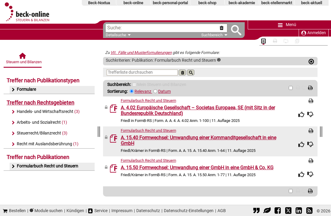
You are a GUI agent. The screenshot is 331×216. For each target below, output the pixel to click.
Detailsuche (116, 35)
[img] (301, 114)
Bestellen (14, 210)
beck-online (133, 3)
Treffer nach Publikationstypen (43, 80)
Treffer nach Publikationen (38, 157)
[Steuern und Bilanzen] (23, 60)
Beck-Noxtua (99, 3)
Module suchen (48, 210)
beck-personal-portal (170, 3)
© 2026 (323, 211)
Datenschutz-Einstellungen (189, 210)
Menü (287, 25)
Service (98, 210)
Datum (164, 91)
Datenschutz (148, 210)
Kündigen (75, 210)
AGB (221, 210)
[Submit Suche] (236, 30)
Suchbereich (214, 35)
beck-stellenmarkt (276, 3)
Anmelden (313, 32)
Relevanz (143, 91)
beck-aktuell (311, 3)
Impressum (121, 210)
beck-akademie (242, 3)
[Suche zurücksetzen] (222, 28)
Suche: (114, 28)
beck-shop (207, 3)
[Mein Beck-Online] (134, 85)
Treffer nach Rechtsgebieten (40, 102)
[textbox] (170, 28)
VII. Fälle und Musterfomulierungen (141, 52)
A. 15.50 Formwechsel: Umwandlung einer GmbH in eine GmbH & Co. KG (197, 167)
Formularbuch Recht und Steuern (148, 100)
